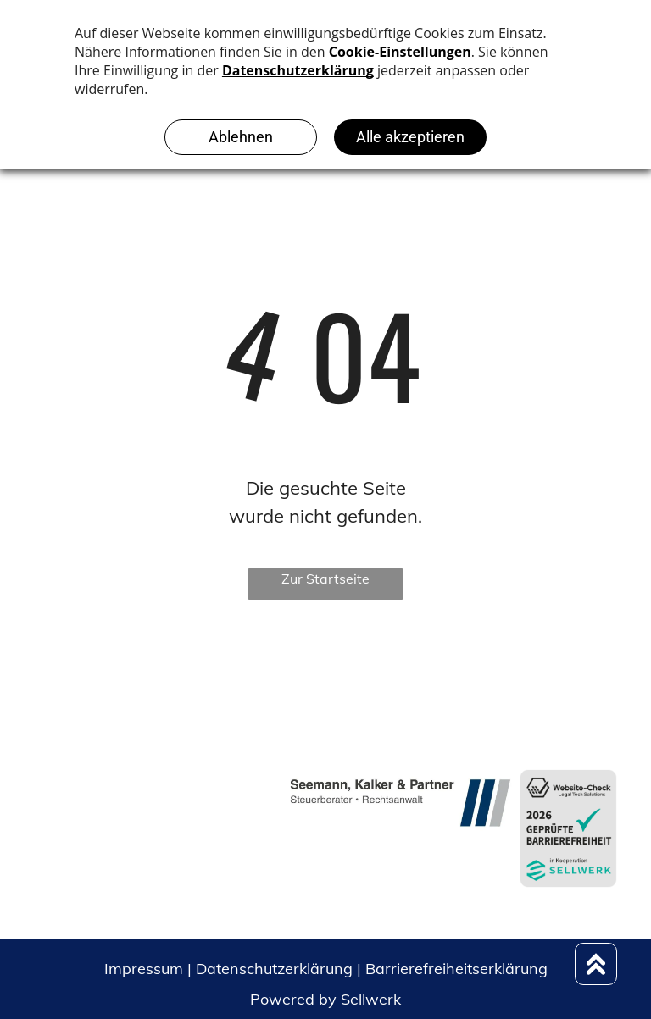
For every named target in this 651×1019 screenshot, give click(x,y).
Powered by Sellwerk (325, 999)
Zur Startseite (325, 578)
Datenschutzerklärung (274, 968)
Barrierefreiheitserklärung (456, 968)
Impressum (143, 968)
